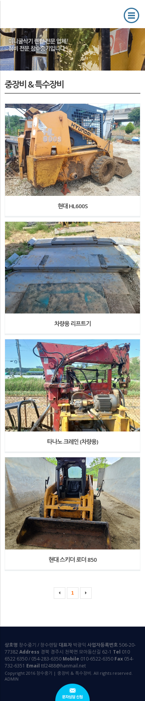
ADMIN (12, 679)
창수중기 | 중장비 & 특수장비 (37, 13)
